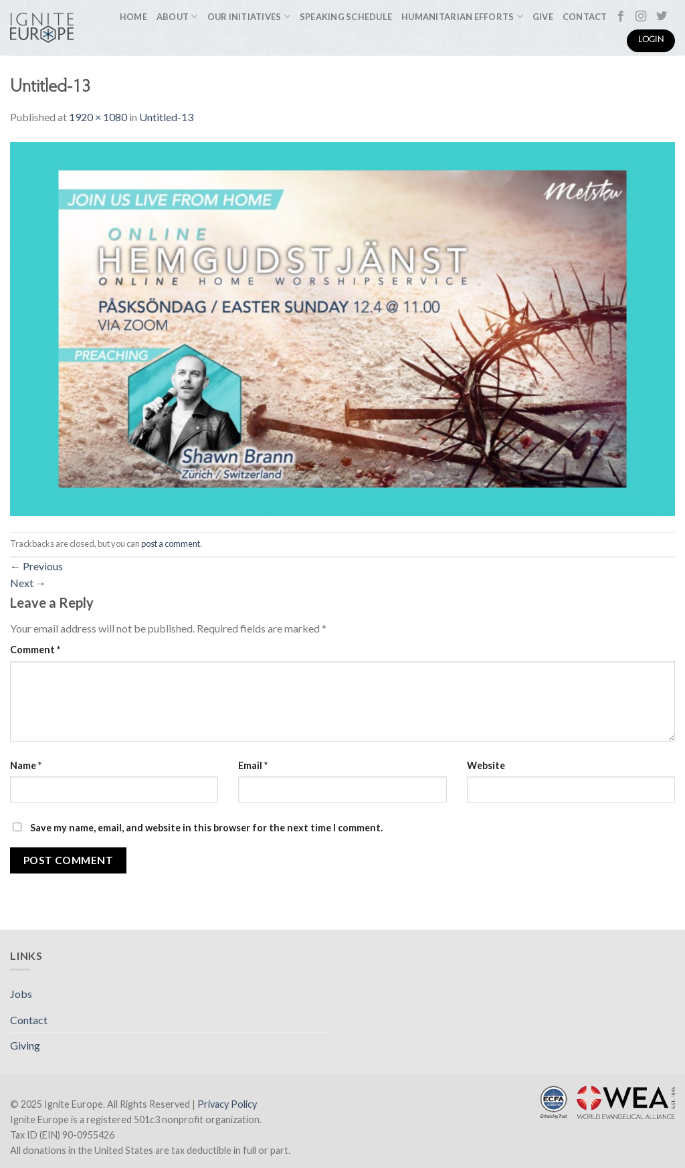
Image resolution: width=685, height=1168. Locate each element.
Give (542, 16)
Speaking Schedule (346, 16)
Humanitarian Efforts (462, 16)
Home (133, 16)
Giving (25, 1045)
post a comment (170, 543)
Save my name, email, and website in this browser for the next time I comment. (206, 827)
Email (253, 765)
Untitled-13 (166, 116)
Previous (36, 566)
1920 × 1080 (98, 116)
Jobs (21, 993)
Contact (585, 16)
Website (486, 765)
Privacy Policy (227, 1104)
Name (25, 765)
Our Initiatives (248, 16)
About (177, 16)
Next (28, 582)
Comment (35, 649)
